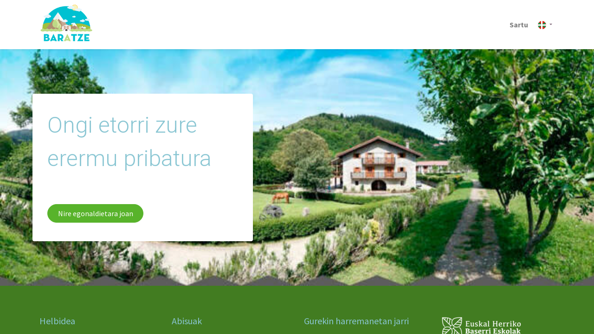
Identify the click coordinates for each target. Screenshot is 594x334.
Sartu (519, 24)
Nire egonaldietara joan (95, 213)
